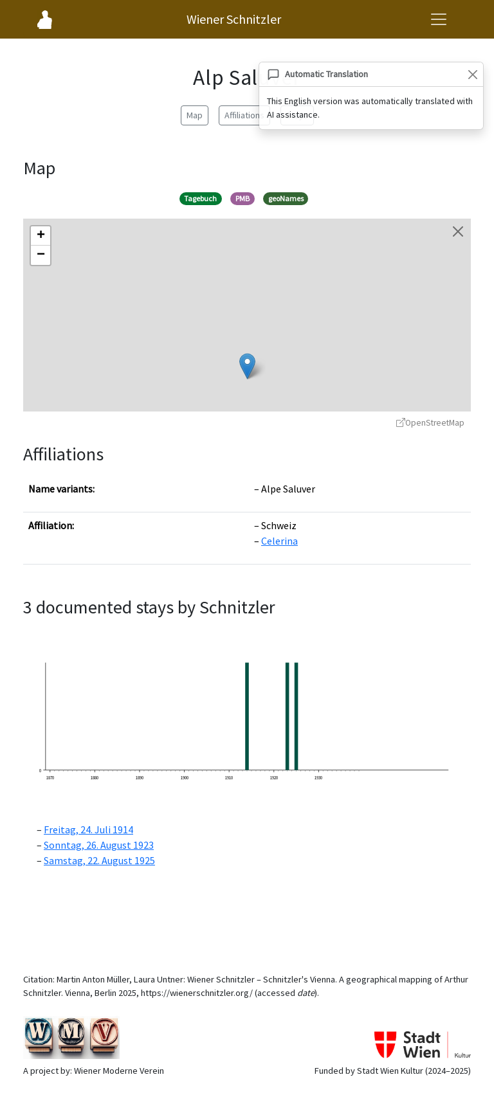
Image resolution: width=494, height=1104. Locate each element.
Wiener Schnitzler (234, 19)
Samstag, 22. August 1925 (99, 860)
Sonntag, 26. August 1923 (99, 844)
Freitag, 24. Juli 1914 (88, 829)
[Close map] (458, 231)
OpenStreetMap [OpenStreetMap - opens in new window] (430, 422)
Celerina (279, 540)
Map (195, 115)
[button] (247, 366)
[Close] (472, 74)
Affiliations (244, 115)
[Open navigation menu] (439, 19)
